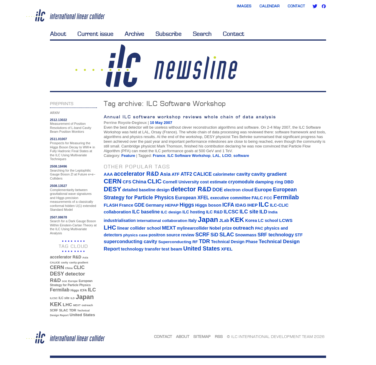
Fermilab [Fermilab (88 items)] (59, 289)
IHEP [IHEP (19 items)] (252, 205)
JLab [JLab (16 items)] (224, 220)
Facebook (323, 6)
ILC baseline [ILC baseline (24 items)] (146, 211)
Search (202, 34)
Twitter (315, 6)
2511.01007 (58, 139)
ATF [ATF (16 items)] (175, 174)
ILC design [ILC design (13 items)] (171, 212)
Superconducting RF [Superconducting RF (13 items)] (178, 242)
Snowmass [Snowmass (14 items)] (245, 235)
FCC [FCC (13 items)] (268, 198)
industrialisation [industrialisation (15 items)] (120, 220)
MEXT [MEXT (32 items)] (76, 305)
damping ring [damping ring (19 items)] (269, 181)
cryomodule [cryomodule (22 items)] (241, 181)
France (159, 155)
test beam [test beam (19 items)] (172, 248)
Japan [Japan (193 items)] (85, 297)
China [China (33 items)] (69, 268)
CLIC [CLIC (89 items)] (79, 267)
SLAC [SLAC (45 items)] (63, 310)
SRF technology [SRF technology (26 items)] (276, 234)
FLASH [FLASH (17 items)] (111, 205)
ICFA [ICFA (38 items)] (83, 290)
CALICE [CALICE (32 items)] (55, 262)
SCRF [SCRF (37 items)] (54, 310)
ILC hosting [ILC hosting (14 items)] (193, 212)
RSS (219, 336)
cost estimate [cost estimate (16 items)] (213, 182)
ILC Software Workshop (188, 155)
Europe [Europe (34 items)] (73, 281)
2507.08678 (58, 217)
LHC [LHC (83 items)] (67, 304)
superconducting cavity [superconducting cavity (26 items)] (130, 241)
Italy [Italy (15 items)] (192, 220)
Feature (128, 155)
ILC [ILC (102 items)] (92, 290)
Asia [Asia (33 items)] (85, 257)
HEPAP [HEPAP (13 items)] (172, 205)
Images (244, 6)
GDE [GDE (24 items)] (139, 205)
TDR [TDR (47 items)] (72, 310)
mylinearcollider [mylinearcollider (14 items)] (192, 228)
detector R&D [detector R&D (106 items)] (191, 189)
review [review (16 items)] (187, 235)
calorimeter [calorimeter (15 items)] (224, 174)
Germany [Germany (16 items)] (154, 205)
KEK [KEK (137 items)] (56, 304)
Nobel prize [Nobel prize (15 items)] (220, 228)
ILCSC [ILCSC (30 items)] (54, 298)
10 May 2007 (161, 122)
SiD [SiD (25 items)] (214, 234)
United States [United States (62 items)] (82, 315)
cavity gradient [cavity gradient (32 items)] (78, 262)
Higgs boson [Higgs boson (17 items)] (208, 205)
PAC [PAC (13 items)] (259, 228)
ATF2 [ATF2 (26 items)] (186, 174)
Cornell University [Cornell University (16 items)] (181, 182)
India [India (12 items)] (272, 212)
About (58, 34)
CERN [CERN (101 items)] (57, 267)
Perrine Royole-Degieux (125, 122)
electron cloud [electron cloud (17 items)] (238, 190)
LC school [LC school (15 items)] (268, 220)
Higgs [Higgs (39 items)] (74, 290)
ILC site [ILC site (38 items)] (64, 298)
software (241, 155)
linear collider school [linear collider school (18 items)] (139, 228)
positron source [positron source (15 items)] (164, 235)
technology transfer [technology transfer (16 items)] (140, 249)
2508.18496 (58, 166)
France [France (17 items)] (126, 205)
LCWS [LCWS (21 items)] (285, 220)
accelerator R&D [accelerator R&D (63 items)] (65, 257)
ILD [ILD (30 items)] (72, 298)
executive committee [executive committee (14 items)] (230, 197)
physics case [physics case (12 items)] (135, 235)
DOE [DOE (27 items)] (64, 281)
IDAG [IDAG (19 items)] (240, 205)
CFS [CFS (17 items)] (126, 182)
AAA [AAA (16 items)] (108, 174)
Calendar (269, 6)
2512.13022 (58, 120)
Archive (134, 34)
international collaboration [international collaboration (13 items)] (162, 220)
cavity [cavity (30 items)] (64, 262)
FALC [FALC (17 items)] (257, 197)
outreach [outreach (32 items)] (87, 305)
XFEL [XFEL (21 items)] (226, 248)
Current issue (95, 34)
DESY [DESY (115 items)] (57, 274)
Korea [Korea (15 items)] (251, 220)
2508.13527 (58, 186)
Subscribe (168, 34)
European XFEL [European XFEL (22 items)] (192, 197)
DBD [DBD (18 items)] (288, 182)
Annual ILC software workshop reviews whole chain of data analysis (190, 116)
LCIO (226, 155)
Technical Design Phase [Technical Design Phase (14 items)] (234, 241)
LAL (216, 155)
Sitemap (202, 336)
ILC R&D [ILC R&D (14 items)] (214, 212)
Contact (296, 6)
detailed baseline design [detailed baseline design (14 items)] (145, 190)
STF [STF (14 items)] (299, 235)
